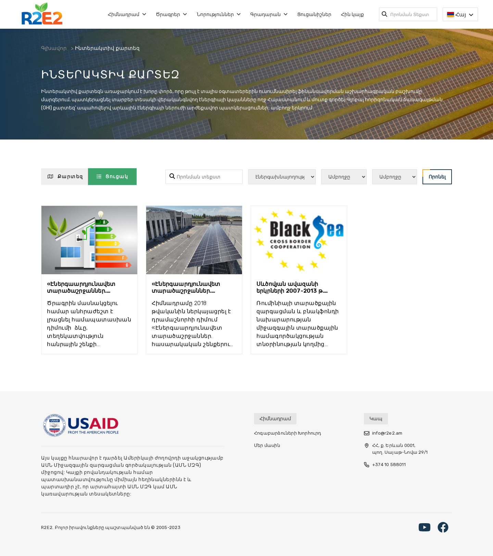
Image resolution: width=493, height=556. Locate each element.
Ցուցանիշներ (314, 14)
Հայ (460, 14)
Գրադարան (269, 14)
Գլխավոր (54, 49)
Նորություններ (219, 14)
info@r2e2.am (383, 433)
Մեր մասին (267, 445)
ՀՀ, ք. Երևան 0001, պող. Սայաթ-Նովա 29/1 (396, 449)
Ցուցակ (112, 177)
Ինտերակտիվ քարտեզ (110, 49)
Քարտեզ (65, 177)
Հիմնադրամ (127, 14)
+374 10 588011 (385, 464)
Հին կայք (352, 14)
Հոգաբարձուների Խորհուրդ (287, 433)
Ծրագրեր (171, 14)
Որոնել (434, 174)
